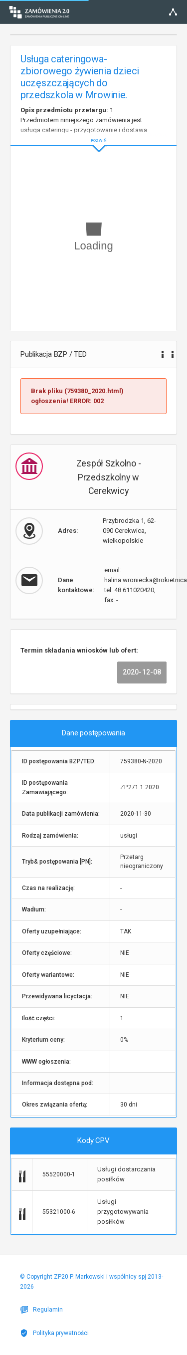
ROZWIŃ (93, 132)
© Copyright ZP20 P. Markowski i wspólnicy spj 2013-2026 (91, 1281)
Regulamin (41, 1310)
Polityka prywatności (54, 1333)
